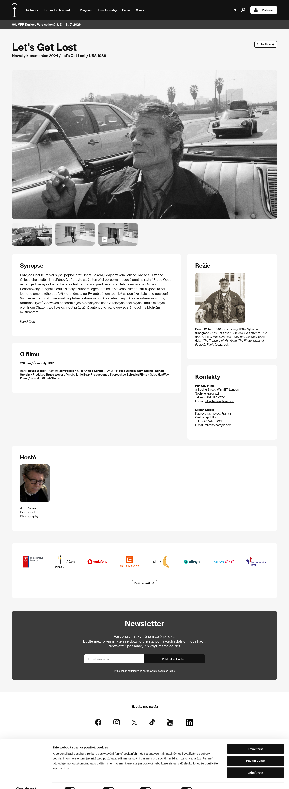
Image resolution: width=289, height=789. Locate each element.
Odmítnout (255, 763)
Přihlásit (264, 10)
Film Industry (107, 10)
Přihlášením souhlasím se (144, 671)
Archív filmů (264, 44)
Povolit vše (255, 740)
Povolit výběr (255, 751)
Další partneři (142, 583)
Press (126, 10)
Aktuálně (32, 10)
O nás (140, 10)
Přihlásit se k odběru (174, 659)
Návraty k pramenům (30, 55)
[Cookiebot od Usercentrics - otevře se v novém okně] (26, 781)
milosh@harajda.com (218, 425)
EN (234, 10)
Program (86, 10)
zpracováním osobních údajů (159, 671)
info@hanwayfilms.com (219, 401)
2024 (53, 55)
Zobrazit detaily (211, 781)
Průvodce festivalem (59, 10)
